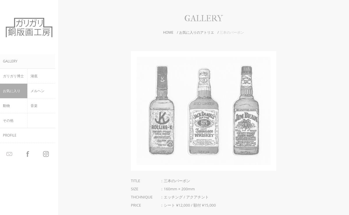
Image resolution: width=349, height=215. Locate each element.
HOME (168, 32)
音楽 (34, 105)
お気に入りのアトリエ (196, 32)
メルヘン (37, 90)
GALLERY (10, 61)
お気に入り (11, 90)
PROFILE (9, 135)
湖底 (34, 76)
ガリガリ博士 (13, 76)
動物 (6, 105)
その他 (8, 120)
